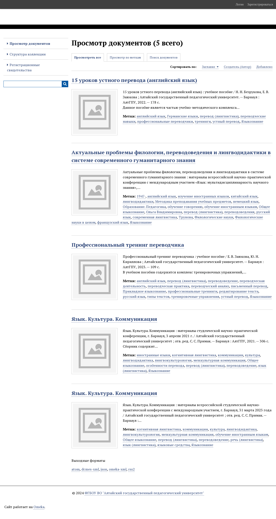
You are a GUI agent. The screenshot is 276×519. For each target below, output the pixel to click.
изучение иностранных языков (203, 196)
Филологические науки (214, 217)
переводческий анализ (210, 286)
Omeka (38, 506)
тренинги (203, 121)
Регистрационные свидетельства (23, 67)
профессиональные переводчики (165, 121)
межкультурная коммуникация (219, 360)
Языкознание (252, 121)
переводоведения (239, 211)
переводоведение (223, 280)
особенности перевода (165, 365)
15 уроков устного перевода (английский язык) (134, 80)
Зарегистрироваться (260, 4)
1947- (141, 196)
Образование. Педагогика (144, 206)
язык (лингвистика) (139, 444)
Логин (240, 4)
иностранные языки (153, 355)
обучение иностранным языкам (230, 206)
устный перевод (226, 121)
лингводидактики (138, 201)
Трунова (186, 217)
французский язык (112, 222)
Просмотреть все (87, 57)
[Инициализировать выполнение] (65, 84)
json (104, 469)
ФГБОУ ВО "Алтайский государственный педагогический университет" (144, 493)
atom (75, 469)
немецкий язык (246, 201)
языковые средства (173, 444)
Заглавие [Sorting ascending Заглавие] (210, 67)
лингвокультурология (173, 360)
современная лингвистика (155, 217)
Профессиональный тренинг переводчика (127, 244)
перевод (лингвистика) (219, 116)
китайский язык (244, 196)
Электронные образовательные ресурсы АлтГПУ (81, 16)
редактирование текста (238, 291)
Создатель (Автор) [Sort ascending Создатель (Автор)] (237, 67)
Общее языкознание (139, 439)
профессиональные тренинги (192, 291)
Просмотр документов (30, 43)
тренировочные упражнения (195, 296)
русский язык (134, 296)
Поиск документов (164, 57)
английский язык (151, 116)
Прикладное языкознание (144, 291)
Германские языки (182, 116)
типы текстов (158, 296)
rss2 (131, 469)
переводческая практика (168, 286)
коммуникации (230, 355)
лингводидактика (138, 360)
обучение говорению (185, 206)
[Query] (35, 84)
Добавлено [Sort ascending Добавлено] (264, 67)
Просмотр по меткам (125, 57)
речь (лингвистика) (246, 439)
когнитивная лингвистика (194, 355)
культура (252, 355)
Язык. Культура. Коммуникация (114, 318)
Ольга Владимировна (164, 211)
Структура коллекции (28, 54)
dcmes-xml (90, 469)
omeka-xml (117, 469)
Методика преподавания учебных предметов (193, 201)
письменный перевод (249, 286)
